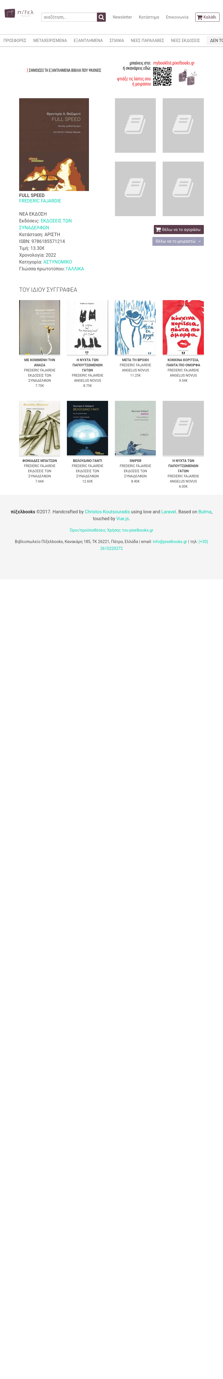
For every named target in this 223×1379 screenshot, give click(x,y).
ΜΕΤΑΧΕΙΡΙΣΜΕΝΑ (50, 40)
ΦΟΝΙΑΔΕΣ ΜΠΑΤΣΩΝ (39, 461)
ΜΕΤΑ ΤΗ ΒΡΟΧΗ (135, 360)
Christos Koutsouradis (107, 511)
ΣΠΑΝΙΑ (117, 40)
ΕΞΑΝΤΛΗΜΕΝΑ (88, 40)
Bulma (204, 511)
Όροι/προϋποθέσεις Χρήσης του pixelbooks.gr (111, 530)
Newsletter (122, 17)
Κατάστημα (149, 17)
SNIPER (136, 461)
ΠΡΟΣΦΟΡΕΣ (14, 40)
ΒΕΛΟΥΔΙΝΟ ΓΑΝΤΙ (87, 461)
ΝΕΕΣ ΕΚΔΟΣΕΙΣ (185, 40)
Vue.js (122, 518)
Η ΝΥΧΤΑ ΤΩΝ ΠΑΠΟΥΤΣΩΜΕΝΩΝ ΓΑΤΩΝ (88, 365)
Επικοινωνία (177, 17)
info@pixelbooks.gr (170, 541)
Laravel (168, 511)
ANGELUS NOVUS (87, 381)
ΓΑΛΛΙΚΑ (75, 269)
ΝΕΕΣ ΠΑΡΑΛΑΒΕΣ (147, 40)
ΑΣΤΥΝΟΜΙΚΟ (57, 262)
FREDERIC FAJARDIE (40, 201)
